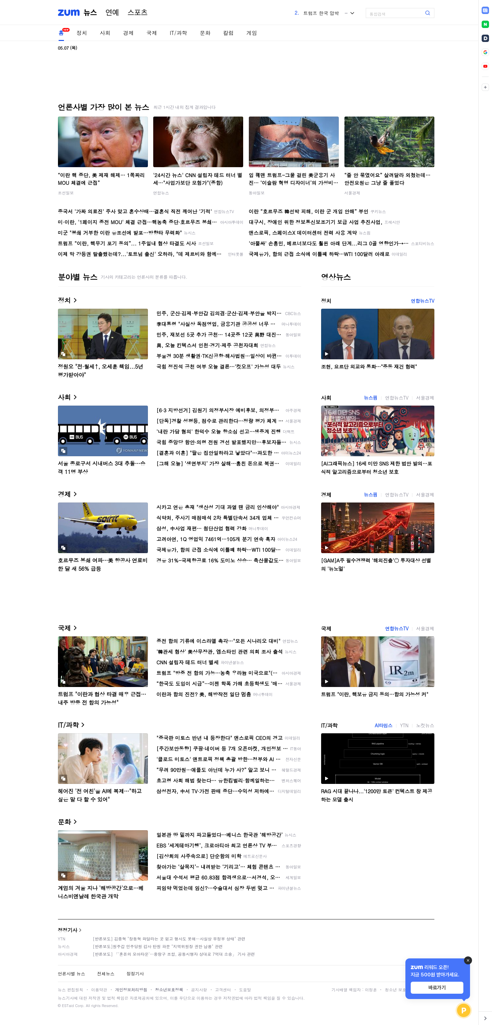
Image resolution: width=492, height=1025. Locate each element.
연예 (112, 12)
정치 (82, 33)
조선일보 (66, 192)
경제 (128, 33)
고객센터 (223, 989)
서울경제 (352, 192)
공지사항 (199, 989)
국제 (152, 33)
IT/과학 (178, 33)
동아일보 (257, 192)
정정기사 (67, 929)
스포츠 (138, 12)
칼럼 (228, 33)
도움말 (245, 989)
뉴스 (90, 12)
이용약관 (99, 989)
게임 (251, 33)
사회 (105, 33)
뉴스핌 (370, 397)
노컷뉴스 (425, 725)
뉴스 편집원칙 (70, 989)
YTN (404, 725)
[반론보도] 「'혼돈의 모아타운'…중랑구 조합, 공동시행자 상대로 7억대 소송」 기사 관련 (174, 954)
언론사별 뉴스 (71, 973)
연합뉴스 (161, 192)
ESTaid (68, 1005)
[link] (485, 10)
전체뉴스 (106, 973)
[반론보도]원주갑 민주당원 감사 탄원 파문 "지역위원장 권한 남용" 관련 (158, 946)
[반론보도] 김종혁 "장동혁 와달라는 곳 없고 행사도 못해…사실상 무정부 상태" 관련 (169, 938)
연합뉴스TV (422, 300)
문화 (205, 33)
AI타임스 (383, 725)
